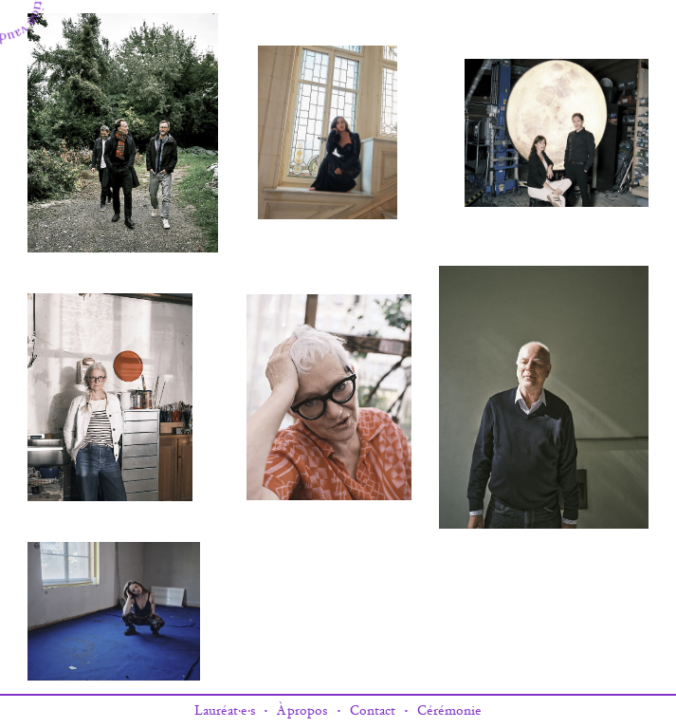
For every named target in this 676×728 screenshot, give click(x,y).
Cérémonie (449, 711)
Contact (372, 711)
